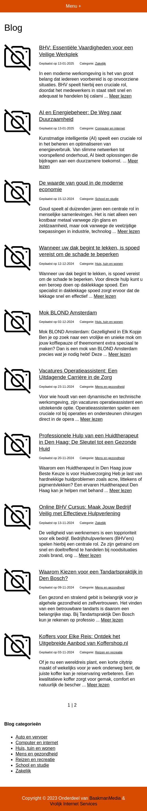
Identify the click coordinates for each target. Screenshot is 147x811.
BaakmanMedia (105, 798)
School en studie (107, 198)
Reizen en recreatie (109, 652)
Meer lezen (120, 96)
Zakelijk (100, 63)
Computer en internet (110, 128)
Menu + (73, 6)
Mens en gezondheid (110, 386)
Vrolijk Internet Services (73, 803)
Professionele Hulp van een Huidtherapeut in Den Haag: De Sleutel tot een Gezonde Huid (88, 442)
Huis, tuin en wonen (109, 263)
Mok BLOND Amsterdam (68, 313)
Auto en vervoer (31, 737)
